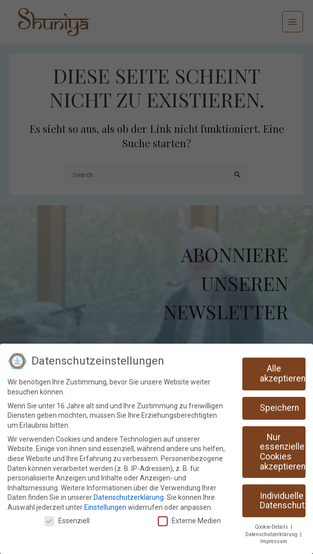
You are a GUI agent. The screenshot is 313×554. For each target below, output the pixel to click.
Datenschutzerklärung (129, 494)
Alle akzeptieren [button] (283, 370)
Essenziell (67, 517)
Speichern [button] (279, 404)
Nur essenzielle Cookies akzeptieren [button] (283, 448)
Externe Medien (189, 517)
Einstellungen (105, 504)
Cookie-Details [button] (272, 523)
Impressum (273, 538)
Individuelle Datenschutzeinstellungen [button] (283, 497)
